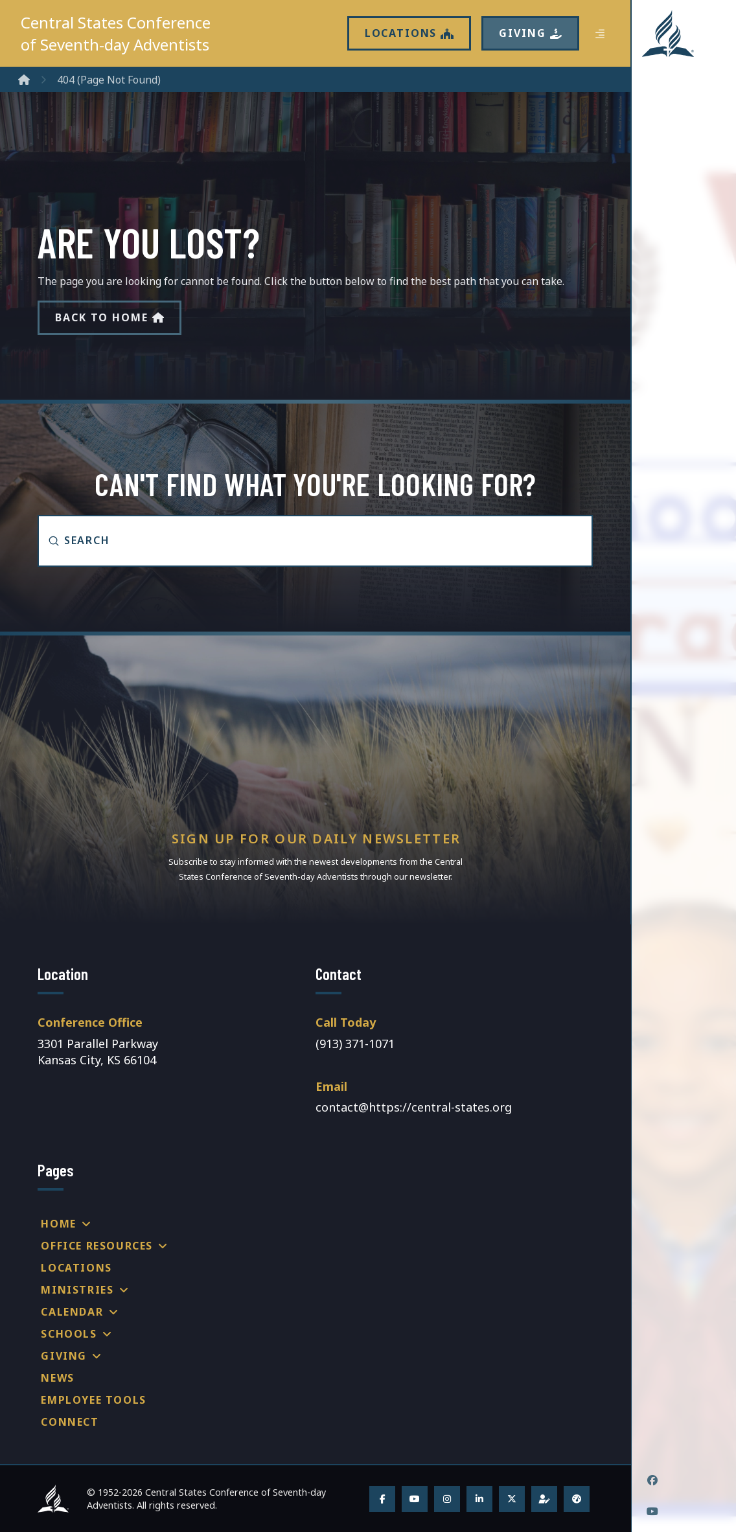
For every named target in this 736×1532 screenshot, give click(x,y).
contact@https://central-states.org (414, 1107)
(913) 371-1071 (355, 1043)
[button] (600, 33)
